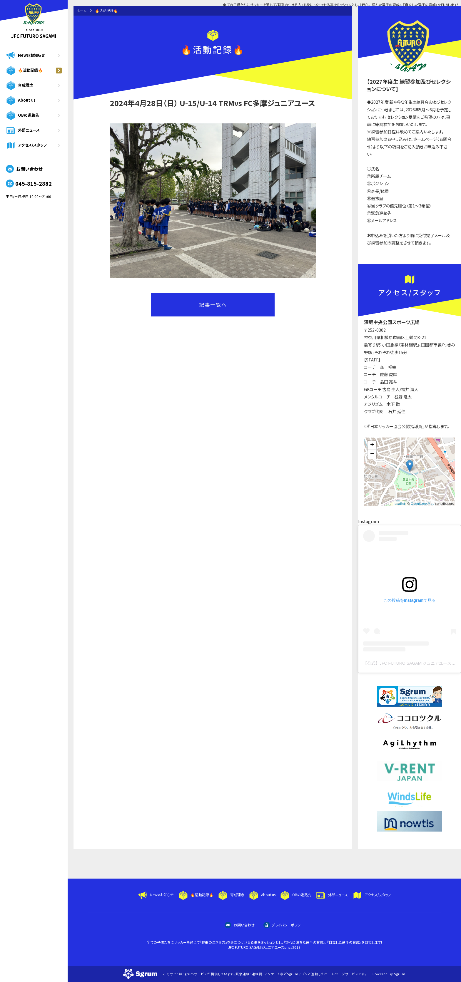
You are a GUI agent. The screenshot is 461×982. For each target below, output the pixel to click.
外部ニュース (34, 130)
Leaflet (400, 503)
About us (34, 100)
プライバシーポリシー (283, 924)
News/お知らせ (34, 56)
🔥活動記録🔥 (34, 71)
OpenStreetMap (422, 503)
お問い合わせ (24, 169)
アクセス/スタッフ (34, 145)
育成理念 (34, 86)
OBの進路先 (34, 115)
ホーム (81, 10)
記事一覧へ (213, 304)
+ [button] (372, 445)
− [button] (372, 454)
